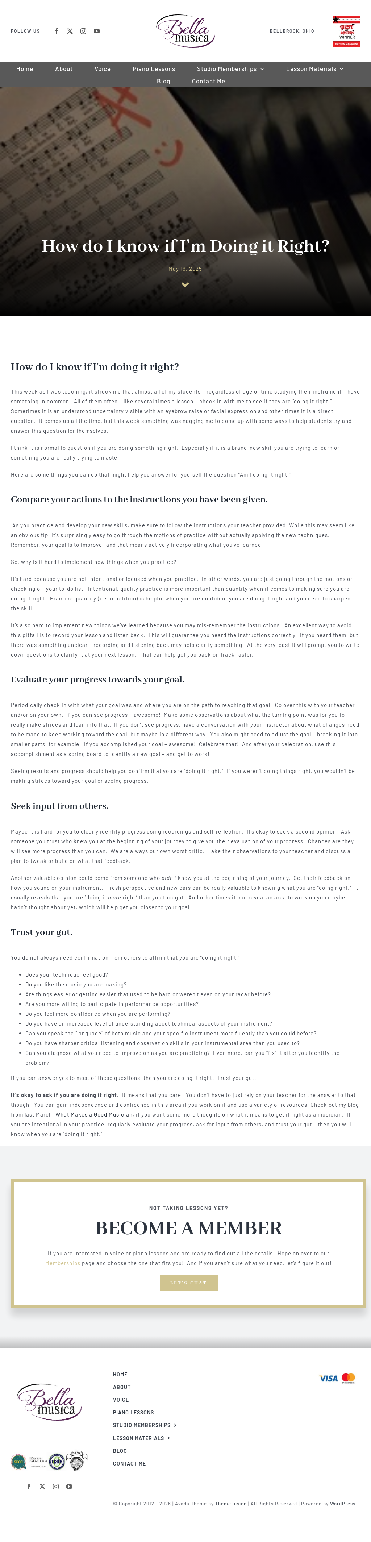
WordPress (345, 1503)
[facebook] (57, 31)
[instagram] (83, 31)
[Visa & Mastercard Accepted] (339, 1372)
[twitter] (70, 31)
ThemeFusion (234, 1503)
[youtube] (97, 31)
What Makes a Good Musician (94, 1114)
